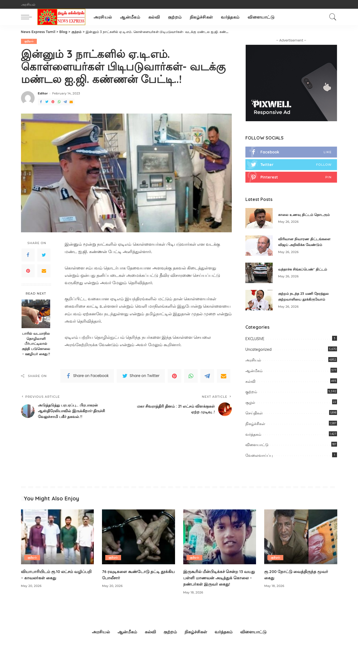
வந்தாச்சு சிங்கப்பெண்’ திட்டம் (304, 269)
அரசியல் (253, 360)
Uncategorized (258, 350)
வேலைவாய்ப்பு (259, 455)
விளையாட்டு (257, 445)
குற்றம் (29, 41)
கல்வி (250, 381)
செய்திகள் (254, 413)
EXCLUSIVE (254, 339)
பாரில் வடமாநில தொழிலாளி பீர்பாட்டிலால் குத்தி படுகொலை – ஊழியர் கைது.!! (36, 343)
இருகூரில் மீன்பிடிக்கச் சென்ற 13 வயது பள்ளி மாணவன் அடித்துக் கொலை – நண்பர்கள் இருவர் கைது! (217, 578)
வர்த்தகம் (253, 434)
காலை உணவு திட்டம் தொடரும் (305, 215)
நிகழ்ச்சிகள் (255, 424)
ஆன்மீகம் (254, 371)
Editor (43, 93)
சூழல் (250, 402)
